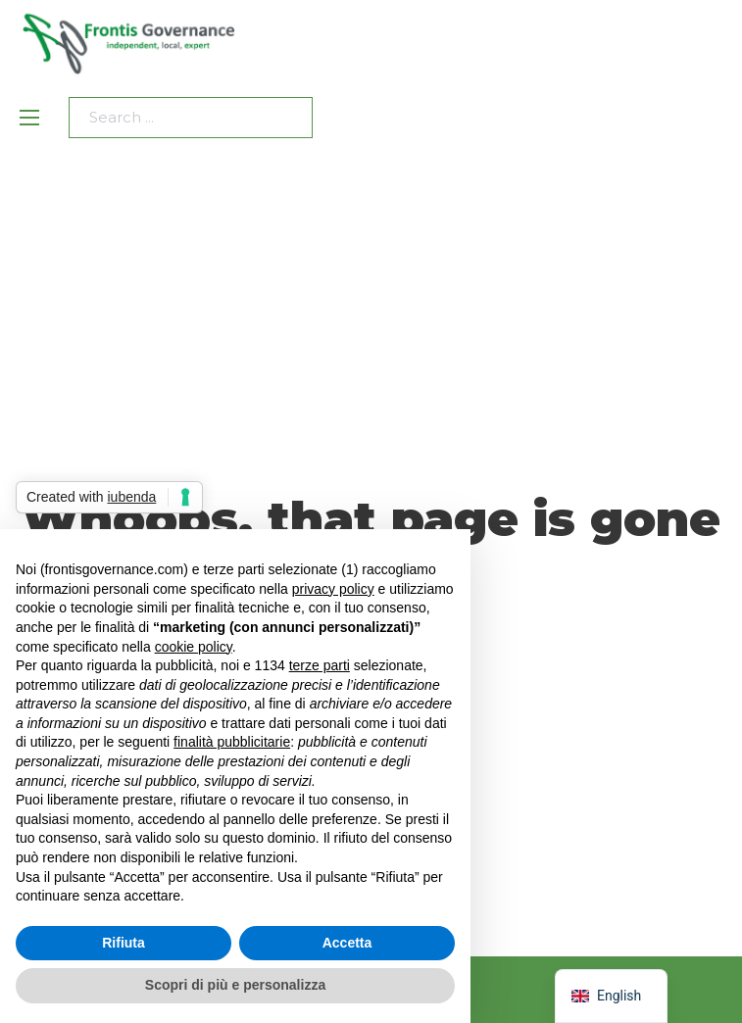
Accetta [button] (347, 942)
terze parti (319, 665)
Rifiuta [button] (123, 942)
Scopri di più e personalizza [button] (235, 985)
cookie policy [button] (193, 647)
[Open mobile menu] (29, 117)
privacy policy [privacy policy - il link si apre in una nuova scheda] (333, 589)
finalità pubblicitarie (231, 742)
